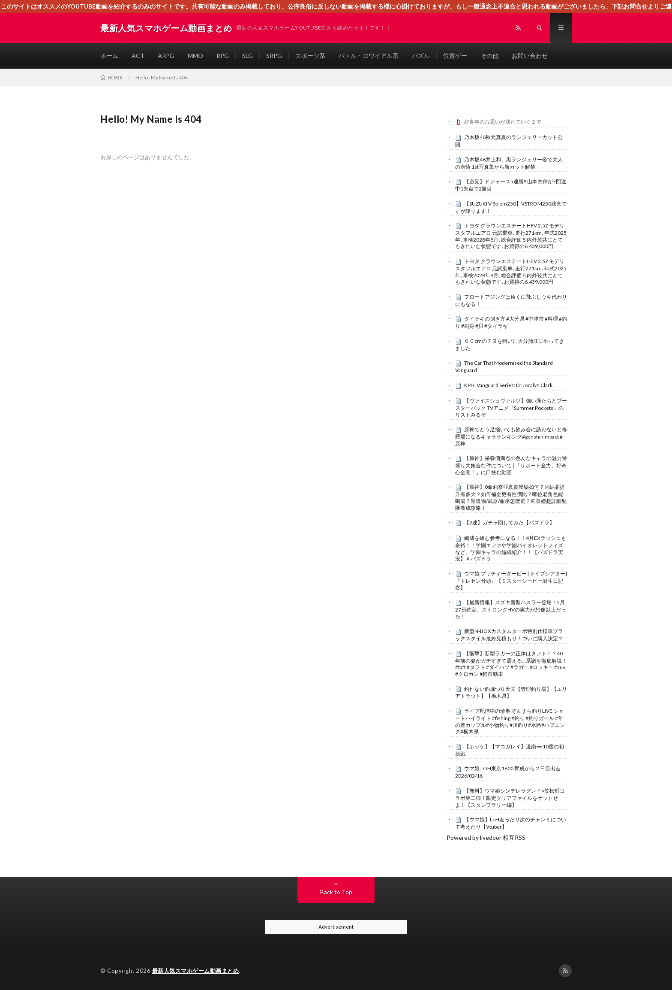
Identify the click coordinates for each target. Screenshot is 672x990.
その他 (489, 55)
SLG (247, 55)
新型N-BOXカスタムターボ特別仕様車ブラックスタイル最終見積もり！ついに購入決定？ (509, 635)
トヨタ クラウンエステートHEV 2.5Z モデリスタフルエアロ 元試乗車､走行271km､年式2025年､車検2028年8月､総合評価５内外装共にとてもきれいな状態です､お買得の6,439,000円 (511, 235)
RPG (222, 55)
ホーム (109, 55)
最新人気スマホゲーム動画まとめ (195, 970)
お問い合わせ (530, 55)
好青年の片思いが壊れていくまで (502, 121)
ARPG (166, 55)
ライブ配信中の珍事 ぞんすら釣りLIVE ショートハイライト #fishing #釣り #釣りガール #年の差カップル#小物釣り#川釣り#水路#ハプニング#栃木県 (510, 721)
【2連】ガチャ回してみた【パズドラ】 (509, 522)
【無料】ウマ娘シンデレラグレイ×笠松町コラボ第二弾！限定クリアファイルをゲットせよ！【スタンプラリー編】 (510, 797)
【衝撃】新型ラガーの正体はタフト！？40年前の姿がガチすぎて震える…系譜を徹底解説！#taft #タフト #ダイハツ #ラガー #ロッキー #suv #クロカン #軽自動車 (511, 663)
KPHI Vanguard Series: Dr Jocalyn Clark (508, 385)
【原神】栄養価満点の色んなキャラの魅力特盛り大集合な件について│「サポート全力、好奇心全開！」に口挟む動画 (511, 465)
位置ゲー (455, 55)
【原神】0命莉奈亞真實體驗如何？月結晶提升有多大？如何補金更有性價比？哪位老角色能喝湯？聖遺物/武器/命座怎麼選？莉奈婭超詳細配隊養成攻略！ (511, 497)
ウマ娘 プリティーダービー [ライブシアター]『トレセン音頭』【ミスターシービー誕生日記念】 (511, 580)
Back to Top (336, 892)
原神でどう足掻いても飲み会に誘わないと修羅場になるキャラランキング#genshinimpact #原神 (511, 436)
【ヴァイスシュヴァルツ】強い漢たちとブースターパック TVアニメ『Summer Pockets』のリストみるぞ (511, 407)
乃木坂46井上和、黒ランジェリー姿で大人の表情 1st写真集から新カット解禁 (509, 163)
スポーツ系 (310, 55)
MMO (195, 55)
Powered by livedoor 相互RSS (486, 837)
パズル (421, 55)
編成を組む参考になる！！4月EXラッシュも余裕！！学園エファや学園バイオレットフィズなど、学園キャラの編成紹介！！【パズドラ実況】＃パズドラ (510, 548)
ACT (138, 55)
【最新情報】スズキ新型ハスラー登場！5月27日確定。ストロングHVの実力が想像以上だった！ (510, 609)
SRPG (274, 55)
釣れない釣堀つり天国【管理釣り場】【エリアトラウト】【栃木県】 (511, 692)
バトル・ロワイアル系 (369, 55)
